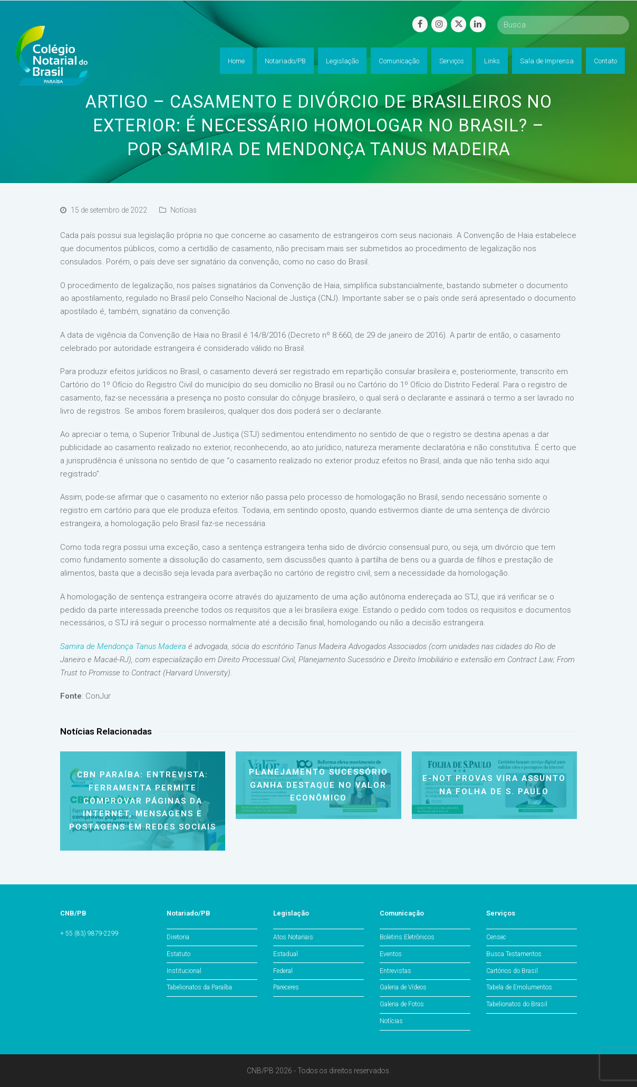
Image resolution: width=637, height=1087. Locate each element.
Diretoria (178, 937)
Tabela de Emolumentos (519, 987)
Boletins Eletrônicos (407, 937)
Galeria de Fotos (402, 1004)
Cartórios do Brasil (512, 971)
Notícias (183, 210)
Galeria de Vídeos (403, 987)
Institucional (184, 971)
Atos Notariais (293, 937)
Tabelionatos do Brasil (516, 1004)
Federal (283, 971)
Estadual (285, 954)
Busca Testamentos (514, 954)
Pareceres (286, 987)
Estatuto (178, 954)
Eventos (391, 954)
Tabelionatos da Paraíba (199, 987)
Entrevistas (395, 971)
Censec (496, 937)
